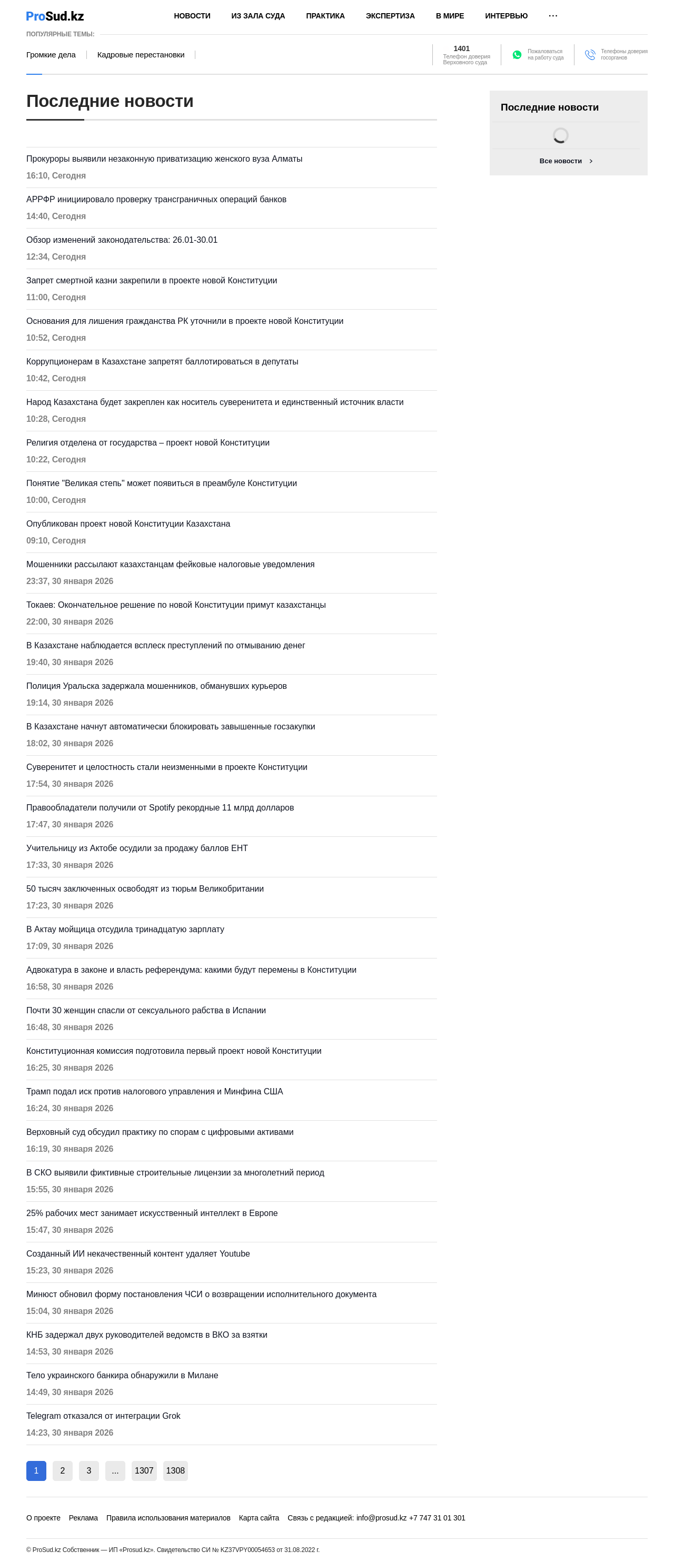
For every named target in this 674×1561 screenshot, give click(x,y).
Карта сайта (259, 1518)
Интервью (506, 16)
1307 (144, 1470)
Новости (192, 16)
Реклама (83, 1518)
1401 (462, 48)
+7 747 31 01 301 (437, 1518)
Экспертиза (390, 16)
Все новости (561, 161)
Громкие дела (51, 55)
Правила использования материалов (168, 1518)
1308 (175, 1470)
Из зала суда (258, 16)
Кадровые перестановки (141, 55)
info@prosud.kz (381, 1518)
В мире (450, 16)
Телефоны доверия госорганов (624, 54)
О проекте (43, 1518)
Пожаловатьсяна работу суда (545, 54)
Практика (325, 16)
